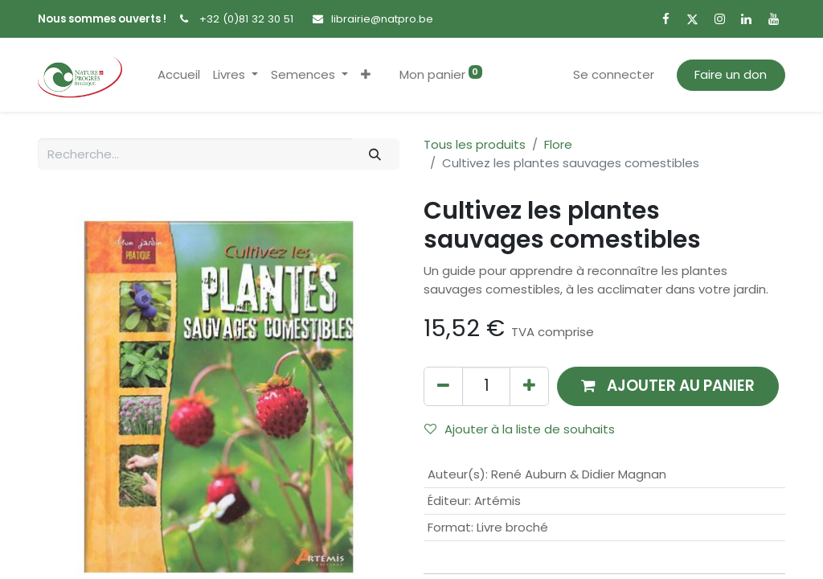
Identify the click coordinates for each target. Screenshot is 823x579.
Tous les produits (475, 144)
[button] (365, 75)
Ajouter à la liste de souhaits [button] (519, 429)
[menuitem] (179, 75)
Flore (558, 144)
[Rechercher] (375, 154)
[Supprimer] (443, 386)
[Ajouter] (529, 386)
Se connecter (613, 74)
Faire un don (730, 74)
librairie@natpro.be (382, 19)
